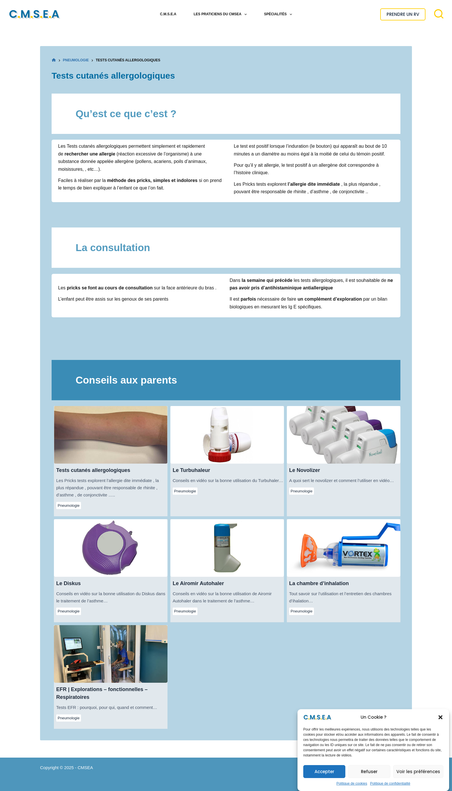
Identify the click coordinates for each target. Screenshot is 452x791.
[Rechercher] (438, 13)
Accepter (324, 776)
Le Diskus (110, 547)
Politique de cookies (351, 788)
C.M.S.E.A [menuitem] (168, 14)
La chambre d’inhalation (343, 547)
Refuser (369, 776)
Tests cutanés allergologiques (110, 434)
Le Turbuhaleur (227, 434)
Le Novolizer (343, 434)
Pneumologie (69, 505)
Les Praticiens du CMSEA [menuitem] (221, 14)
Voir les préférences (418, 776)
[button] (440, 721)
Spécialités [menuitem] (279, 14)
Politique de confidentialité (390, 788)
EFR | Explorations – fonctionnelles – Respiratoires (110, 653)
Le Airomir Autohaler (227, 547)
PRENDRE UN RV (403, 14)
